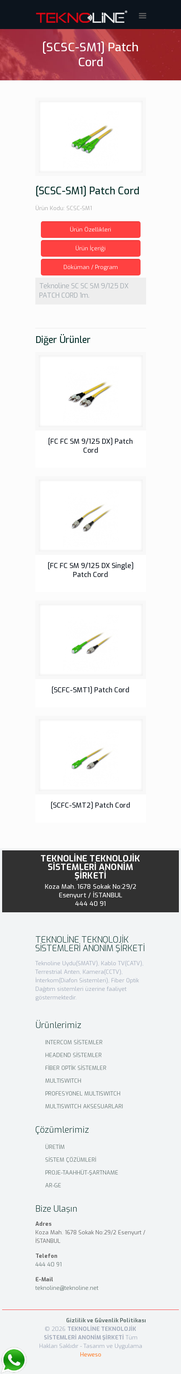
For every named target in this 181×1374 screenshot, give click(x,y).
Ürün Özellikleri (90, 229)
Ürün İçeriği (90, 248)
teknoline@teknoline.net (66, 1288)
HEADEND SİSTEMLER (73, 1055)
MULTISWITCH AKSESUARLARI (84, 1106)
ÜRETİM (55, 1147)
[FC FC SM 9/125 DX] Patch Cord (90, 446)
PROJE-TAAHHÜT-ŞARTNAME (81, 1172)
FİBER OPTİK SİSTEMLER (75, 1068)
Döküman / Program (90, 267)
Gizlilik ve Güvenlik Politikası (106, 1320)
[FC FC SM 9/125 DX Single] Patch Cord (91, 570)
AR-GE (53, 1185)
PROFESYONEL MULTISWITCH (83, 1093)
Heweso (90, 1354)
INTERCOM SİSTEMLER (74, 1042)
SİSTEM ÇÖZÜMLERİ (70, 1159)
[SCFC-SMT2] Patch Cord (90, 805)
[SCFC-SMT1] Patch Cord (90, 690)
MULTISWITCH (63, 1080)
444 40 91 (90, 903)
